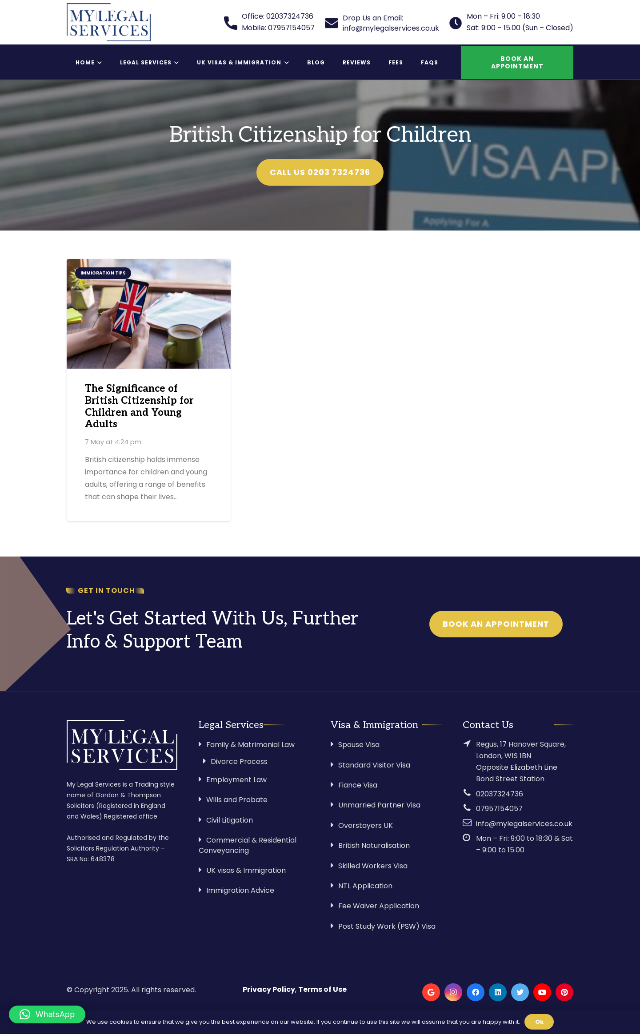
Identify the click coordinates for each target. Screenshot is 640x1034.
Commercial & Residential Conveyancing (247, 845)
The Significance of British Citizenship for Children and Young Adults (139, 407)
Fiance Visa (357, 785)
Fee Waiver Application (378, 906)
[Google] (431, 992)
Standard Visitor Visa (374, 765)
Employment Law (236, 780)
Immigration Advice (240, 890)
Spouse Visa (359, 745)
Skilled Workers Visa (373, 866)
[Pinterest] (564, 992)
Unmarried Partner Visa (379, 805)
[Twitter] (520, 992)
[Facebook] (475, 992)
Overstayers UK (365, 825)
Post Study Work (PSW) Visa (387, 926)
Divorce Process (239, 761)
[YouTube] (542, 992)
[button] (47, 1014)
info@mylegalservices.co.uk (524, 824)
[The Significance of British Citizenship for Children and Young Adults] (149, 313)
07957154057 (499, 808)
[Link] (109, 22)
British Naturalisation (374, 845)
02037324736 (499, 794)
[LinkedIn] (498, 992)
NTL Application (365, 886)
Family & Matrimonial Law (250, 745)
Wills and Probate (237, 800)
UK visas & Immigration (246, 870)
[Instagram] (453, 992)
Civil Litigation (229, 820)
